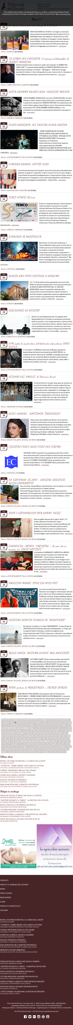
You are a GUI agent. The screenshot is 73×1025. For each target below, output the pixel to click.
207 (23, 747)
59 (38, 725)
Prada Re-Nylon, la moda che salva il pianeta (21, 795)
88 (61, 728)
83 (45, 728)
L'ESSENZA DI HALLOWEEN (25, 236)
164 (64, 738)
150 (11, 738)
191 (30, 744)
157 (37, 738)
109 (63, 730)
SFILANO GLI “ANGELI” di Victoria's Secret (32, 376)
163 (60, 738)
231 (47, 749)
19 (50, 720)
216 (58, 747)
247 (44, 752)
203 (7, 747)
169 (14, 741)
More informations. (63, 14)
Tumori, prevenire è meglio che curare (36, 931)
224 (19, 749)
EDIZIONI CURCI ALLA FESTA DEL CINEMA (35, 446)
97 (19, 730)
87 (58, 728)
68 (66, 725)
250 (56, 752)
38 (41, 722)
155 (30, 738)
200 (64, 744)
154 (26, 738)
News (3, 52)
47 (70, 722)
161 (53, 738)
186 (10, 744)
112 (3, 733)
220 (3, 749)
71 (6, 728)
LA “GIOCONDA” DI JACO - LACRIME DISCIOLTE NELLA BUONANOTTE (37, 481)
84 (48, 728)
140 (41, 736)
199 (60, 744)
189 (22, 744)
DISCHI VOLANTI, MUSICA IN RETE (21, 440)
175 (38, 741)
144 (57, 736)
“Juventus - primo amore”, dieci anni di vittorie (36, 767)
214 (50, 747)
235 (63, 749)
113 (6, 733)
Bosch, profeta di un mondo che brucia (18, 805)
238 (7, 752)
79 (32, 728)
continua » (63, 46)
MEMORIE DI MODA (15, 407)
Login (2, 902)
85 (51, 728)
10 (23, 720)
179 (54, 741)
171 (22, 741)
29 (12, 722)
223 (15, 749)
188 (18, 744)
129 (66, 733)
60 (41, 725)
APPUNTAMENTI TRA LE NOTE (20, 157)
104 (44, 730)
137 (29, 736)
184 (3, 744)
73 (12, 728)
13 (32, 720)
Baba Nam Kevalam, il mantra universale (36, 785)
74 (16, 728)
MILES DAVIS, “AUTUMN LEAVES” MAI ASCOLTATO (39, 653)
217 (62, 747)
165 (68, 738)
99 (25, 730)
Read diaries (5, 897)
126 (55, 733)
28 (9, 722)
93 (6, 730)
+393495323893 (60, 1003)
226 (27, 749)
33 (25, 722)
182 (65, 741)
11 (26, 720)
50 (9, 725)
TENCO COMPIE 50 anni (22, 197)
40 (47, 722)
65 (57, 725)
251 (60, 752)
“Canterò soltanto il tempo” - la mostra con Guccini (24, 800)
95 (12, 730)
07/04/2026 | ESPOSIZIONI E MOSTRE (13, 802)
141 (45, 736)
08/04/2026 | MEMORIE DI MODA (11, 797)
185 (7, 744)
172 (26, 741)
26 (2, 722)
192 (33, 744)
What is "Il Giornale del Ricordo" (14, 885)
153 (22, 738)
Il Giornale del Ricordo (14, 1003)
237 (3, 752)
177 (46, 741)
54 (22, 725)
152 (18, 738)
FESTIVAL (11, 269)
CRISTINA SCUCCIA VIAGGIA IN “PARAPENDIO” (37, 620)
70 (3, 728)
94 (9, 730)
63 (50, 725)
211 (39, 747)
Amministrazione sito (51, 1011)
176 (42, 741)
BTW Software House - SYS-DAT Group (30, 1011)
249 (52, 752)
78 (29, 728)
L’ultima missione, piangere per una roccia (20, 810)
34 (28, 722)
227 (31, 749)
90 (67, 728)
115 (14, 733)
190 (26, 744)
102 (36, 730)
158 (41, 738)
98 (22, 730)
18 (47, 720)
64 (54, 725)
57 (31, 725)
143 (53, 736)
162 (56, 738)
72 (9, 728)
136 (26, 736)
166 (3, 741)
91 (70, 728)
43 (57, 722)
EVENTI (10, 52)
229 (39, 749)
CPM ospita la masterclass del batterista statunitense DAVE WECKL (39, 345)
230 (43, 749)
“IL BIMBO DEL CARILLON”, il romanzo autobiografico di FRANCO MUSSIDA (39, 60)
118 (25, 733)
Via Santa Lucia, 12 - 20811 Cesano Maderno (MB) (39, 1003)
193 (37, 744)
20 (53, 720)
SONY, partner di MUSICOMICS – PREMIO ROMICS (38, 687)
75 (19, 728)
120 (32, 733)
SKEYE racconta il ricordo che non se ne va (20, 819)
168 (10, 741)
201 (68, 744)
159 (45, 738)
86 (54, 728)
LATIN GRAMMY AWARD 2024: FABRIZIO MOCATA (39, 91)
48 (3, 725)
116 (17, 733)
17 (44, 720)
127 (59, 733)
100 (28, 730)
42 (54, 722)
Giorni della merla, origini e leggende (36, 936)
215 (54, 747)
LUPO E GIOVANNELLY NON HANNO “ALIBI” (35, 513)
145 (61, 736)
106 (51, 730)
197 (53, 744)
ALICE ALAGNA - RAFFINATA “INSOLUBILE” (35, 413)
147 (68, 736)
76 (22, 728)
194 (41, 744)
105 (48, 730)
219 (70, 747)
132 (10, 736)
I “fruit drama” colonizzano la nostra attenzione (36, 993)
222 (11, 749)
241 (19, 752)
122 (39, 733)
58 (35, 725)
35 (31, 722)
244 (31, 752)
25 (69, 720)
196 (49, 744)
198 (57, 744)
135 (22, 736)
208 (27, 747)
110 (67, 730)
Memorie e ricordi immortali (36, 951)
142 (49, 736)
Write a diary (6, 893)
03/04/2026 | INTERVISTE (9, 821)
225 (23, 749)
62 (47, 725)
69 (70, 725)
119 (28, 733)
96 (15, 730)
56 (28, 725)
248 (48, 752)
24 (66, 720)
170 (18, 741)
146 (65, 736)
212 (43, 747)
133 (14, 736)
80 (35, 728)
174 (34, 741)
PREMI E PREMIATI (15, 118)
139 (37, 736)
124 (47, 733)
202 (3, 747)
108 (59, 730)
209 (31, 747)
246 (40, 752)
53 (18, 725)
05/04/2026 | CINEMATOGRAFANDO (12, 812)
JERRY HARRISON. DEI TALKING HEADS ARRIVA (38, 124)
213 (47, 747)
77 (26, 728)
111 (70, 730)
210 (35, 747)
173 (30, 741)
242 (23, 752)
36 (34, 722)
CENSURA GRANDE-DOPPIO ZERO (29, 164)
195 (45, 744)
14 (35, 720)
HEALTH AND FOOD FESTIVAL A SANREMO (34, 276)
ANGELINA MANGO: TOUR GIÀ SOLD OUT (33, 583)
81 (38, 728)
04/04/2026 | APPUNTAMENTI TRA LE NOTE (15, 816)
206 (19, 747)
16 (41, 720)
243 (27, 752)
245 (36, 752)
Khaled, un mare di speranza (36, 941)
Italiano (4, 910)
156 (33, 738)
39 (44, 722)
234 (59, 749)
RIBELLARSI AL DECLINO (24, 310)
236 (67, 749)
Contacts (4, 880)
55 (25, 725)
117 (21, 733)
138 (33, 736)
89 (64, 728)
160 (49, 738)
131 (7, 736)
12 (29, 720)
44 (60, 722)
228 (35, 749)
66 (60, 725)
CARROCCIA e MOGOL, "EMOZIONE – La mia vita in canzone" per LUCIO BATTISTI (38, 547)
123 (43, 733)
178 (50, 741)
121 (36, 733)
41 (50, 722)
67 (63, 725)
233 (55, 749)
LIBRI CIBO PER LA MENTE (18, 85)
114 (10, 733)
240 (15, 752)
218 (66, 747)
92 (2, 730)
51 (12, 725)
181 (61, 741)
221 (7, 749)
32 (21, 722)
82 (42, 728)
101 (32, 730)
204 (11, 747)
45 (64, 722)
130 (3, 736)
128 (63, 733)
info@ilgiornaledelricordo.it (20, 1005)
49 (6, 725)
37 (38, 722)
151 (14, 738)
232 (51, 749)
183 (69, 741)
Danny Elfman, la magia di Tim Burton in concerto (23, 814)
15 (38, 720)
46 (67, 722)
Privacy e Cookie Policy (10, 906)
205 (15, 747)
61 (44, 725)
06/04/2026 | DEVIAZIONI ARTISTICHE (13, 807)
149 (7, 738)
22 (59, 720)
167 (7, 741)
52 (15, 725)
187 (14, 744)
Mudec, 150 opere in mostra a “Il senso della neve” (36, 762)
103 (40, 730)
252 (64, 752)
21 (56, 720)
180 (58, 741)
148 (3, 738)
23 (63, 720)
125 (51, 733)
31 (18, 722)
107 (55, 730)
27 (6, 722)
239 (11, 752)
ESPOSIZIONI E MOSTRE (17, 190)
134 (18, 736)
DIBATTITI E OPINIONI (16, 337)
